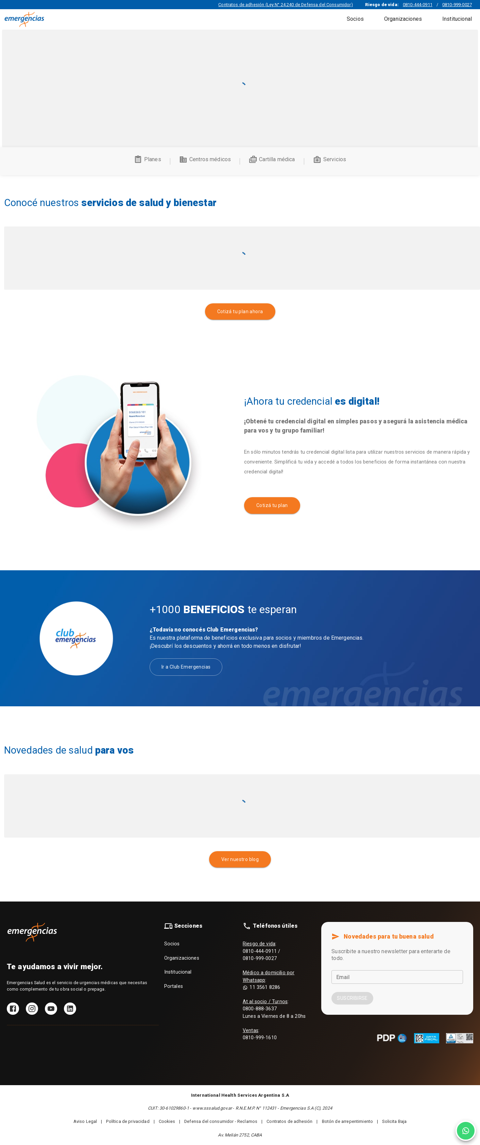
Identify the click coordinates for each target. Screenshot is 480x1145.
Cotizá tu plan (272, 505)
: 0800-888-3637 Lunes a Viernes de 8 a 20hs (274, 1009)
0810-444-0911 (417, 4)
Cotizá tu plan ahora (240, 311)
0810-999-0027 (457, 4)
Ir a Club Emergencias (186, 667)
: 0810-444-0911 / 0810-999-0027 (261, 951)
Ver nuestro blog (240, 859)
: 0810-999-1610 (260, 1034)
